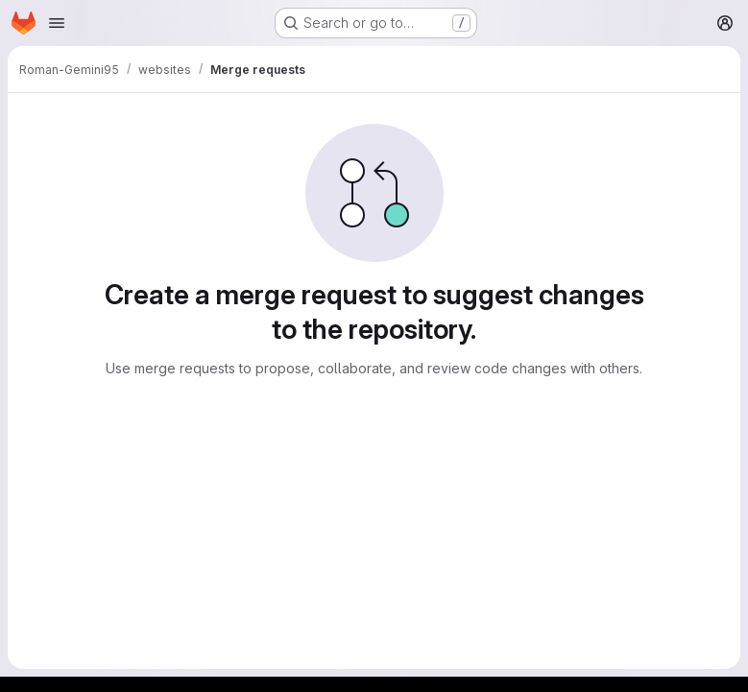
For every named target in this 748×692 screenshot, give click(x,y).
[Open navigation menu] (56, 23)
